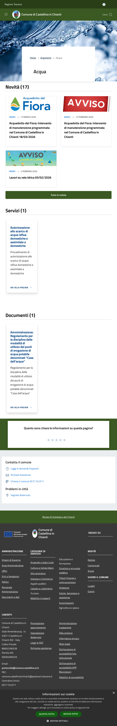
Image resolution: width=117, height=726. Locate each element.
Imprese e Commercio (41, 579)
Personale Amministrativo (10, 589)
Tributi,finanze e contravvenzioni (67, 580)
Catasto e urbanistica (41, 588)
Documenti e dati (11, 597)
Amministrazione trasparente (68, 625)
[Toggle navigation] (6, 14)
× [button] (113, 693)
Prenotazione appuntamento (38, 625)
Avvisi (12, 116)
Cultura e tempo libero (42, 568)
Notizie (91, 560)
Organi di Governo (11, 560)
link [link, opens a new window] (87, 707)
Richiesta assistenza (40, 648)
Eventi (91, 591)
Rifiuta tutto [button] (71, 714)
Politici (5, 582)
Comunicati (93, 565)
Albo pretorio (66, 633)
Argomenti (45, 58)
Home (33, 58)
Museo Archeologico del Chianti (58, 517)
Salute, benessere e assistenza (69, 595)
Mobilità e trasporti (40, 598)
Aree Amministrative (12, 565)
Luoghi (91, 586)
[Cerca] (110, 14)
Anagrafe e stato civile (42, 562)
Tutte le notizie (58, 195)
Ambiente (64, 588)
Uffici (4, 571)
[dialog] (58, 708)
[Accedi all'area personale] (104, 4)
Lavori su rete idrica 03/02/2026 (30, 177)
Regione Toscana (13, 4)
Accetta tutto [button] (46, 714)
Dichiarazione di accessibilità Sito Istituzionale (67, 654)
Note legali (64, 644)
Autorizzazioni (66, 603)
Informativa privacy (69, 638)
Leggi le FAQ (36, 643)
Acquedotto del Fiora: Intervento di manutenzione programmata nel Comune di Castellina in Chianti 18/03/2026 (30, 130)
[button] (58, 720)
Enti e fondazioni (10, 576)
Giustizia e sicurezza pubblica (69, 570)
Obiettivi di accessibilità (71, 677)
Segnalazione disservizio (37, 635)
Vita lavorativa (38, 573)
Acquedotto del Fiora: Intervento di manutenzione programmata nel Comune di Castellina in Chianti (85, 130)
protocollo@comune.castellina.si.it (20, 668)
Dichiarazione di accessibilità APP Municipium (67, 668)
